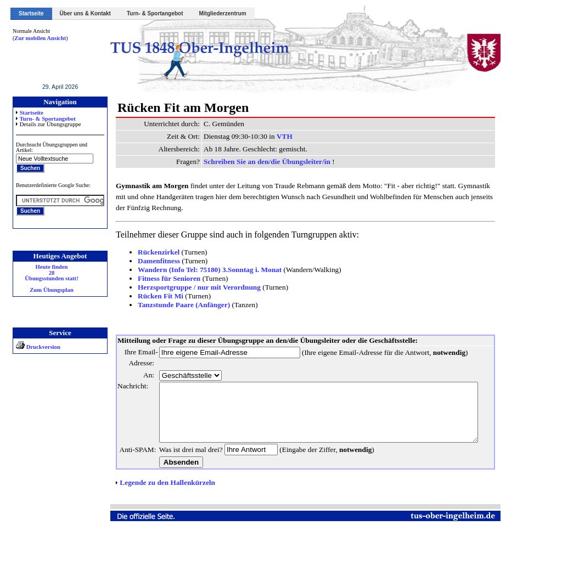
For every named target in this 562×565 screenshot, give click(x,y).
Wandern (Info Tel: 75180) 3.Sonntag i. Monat (210, 269)
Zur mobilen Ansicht (40, 38)
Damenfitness (159, 261)
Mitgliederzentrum (222, 13)
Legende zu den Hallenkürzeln (167, 515)
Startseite (31, 13)
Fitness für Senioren (169, 278)
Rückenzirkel (158, 252)
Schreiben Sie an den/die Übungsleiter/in (268, 161)
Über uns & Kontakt (85, 13)
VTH (285, 136)
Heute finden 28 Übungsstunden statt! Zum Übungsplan (51, 278)
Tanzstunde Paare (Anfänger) (184, 305)
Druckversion (38, 347)
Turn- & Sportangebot (155, 13)
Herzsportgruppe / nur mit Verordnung (199, 287)
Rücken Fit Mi (160, 296)
